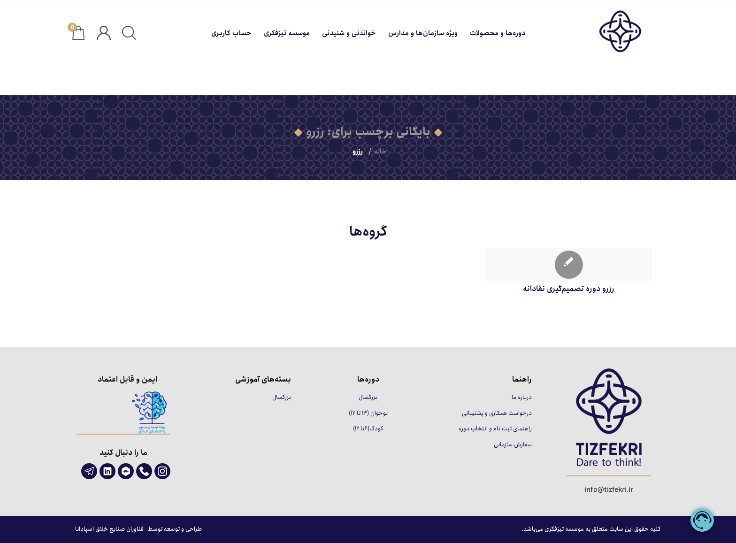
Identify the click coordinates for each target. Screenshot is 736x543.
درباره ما (522, 397)
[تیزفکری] (602, 33)
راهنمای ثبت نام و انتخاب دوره (495, 429)
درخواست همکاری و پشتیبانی (497, 413)
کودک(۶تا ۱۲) (368, 429)
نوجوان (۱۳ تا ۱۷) (368, 413)
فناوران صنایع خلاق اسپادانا (109, 529)
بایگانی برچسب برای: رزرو (368, 131)
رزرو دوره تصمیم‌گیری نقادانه (568, 289)
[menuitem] (497, 31)
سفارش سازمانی (513, 445)
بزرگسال (368, 397)
